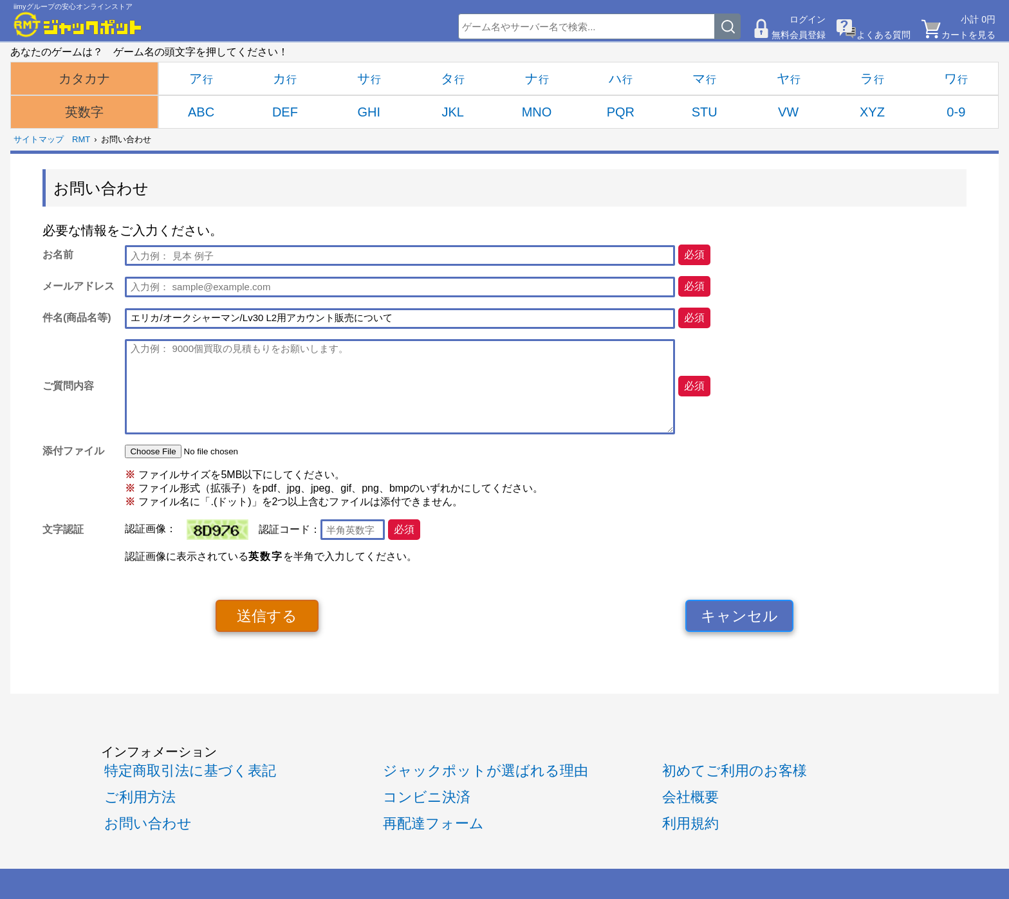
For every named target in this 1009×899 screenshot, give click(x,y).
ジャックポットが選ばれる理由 (485, 771)
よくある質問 (883, 34)
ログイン (808, 19)
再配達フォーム (433, 823)
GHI (369, 112)
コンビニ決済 (426, 797)
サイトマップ (39, 139)
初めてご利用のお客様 (734, 771)
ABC (201, 112)
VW (788, 112)
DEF (285, 112)
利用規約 (690, 823)
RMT (81, 139)
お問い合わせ (148, 823)
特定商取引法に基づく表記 (190, 771)
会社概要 (690, 797)
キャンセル (739, 615)
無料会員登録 (799, 34)
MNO (537, 112)
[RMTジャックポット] (78, 24)
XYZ (872, 112)
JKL (452, 112)
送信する (267, 615)
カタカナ (84, 78)
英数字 (84, 112)
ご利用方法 (140, 797)
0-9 (956, 112)
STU (704, 112)
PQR (620, 112)
